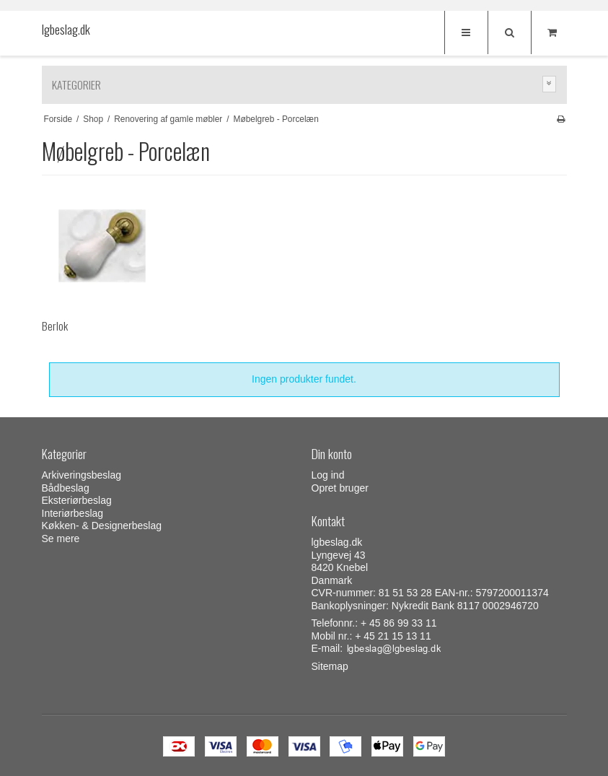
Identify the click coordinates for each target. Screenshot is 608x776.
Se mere (61, 538)
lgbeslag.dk (66, 30)
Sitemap (330, 666)
